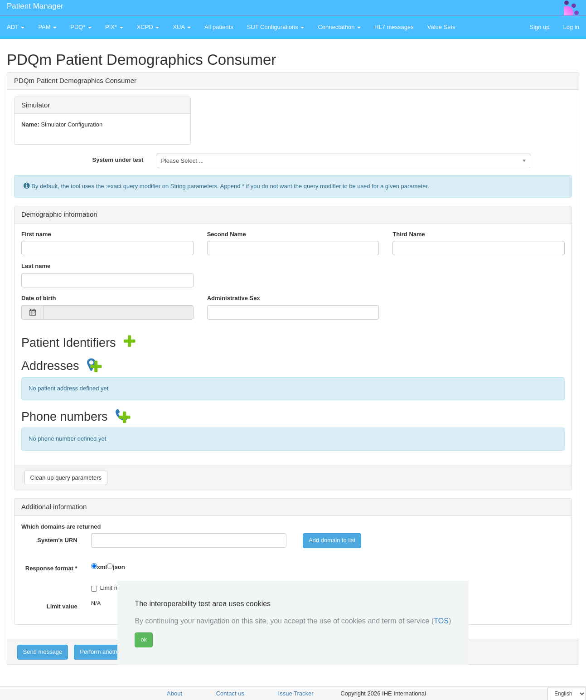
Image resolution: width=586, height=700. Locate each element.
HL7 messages (394, 27)
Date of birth (38, 298)
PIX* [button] (114, 27)
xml (102, 567)
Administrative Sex (233, 298)
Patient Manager (35, 6)
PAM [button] (47, 27)
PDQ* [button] (81, 27)
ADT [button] (15, 27)
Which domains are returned (61, 526)
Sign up (539, 27)
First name (36, 234)
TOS (441, 621)
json (119, 567)
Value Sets (441, 27)
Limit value (62, 606)
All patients (218, 27)
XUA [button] (182, 27)
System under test (118, 159)
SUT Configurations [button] (276, 27)
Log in (571, 27)
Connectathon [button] (339, 27)
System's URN (57, 540)
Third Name (408, 234)
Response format (51, 568)
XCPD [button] (148, 27)
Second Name (226, 234)
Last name (35, 265)
